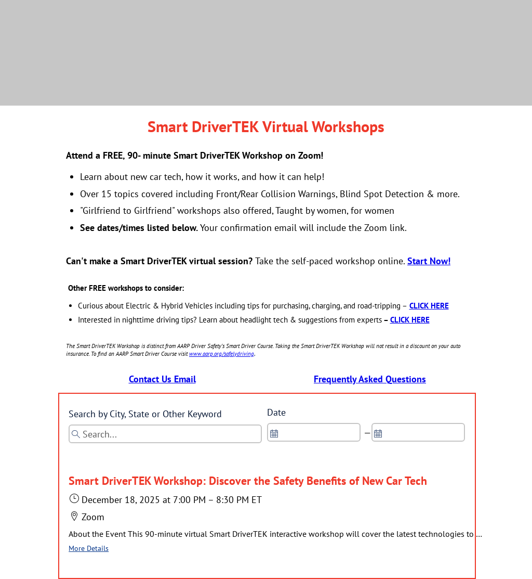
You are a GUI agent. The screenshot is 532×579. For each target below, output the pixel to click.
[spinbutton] (314, 432)
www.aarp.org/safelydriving (221, 353)
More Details (89, 548)
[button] (276, 514)
